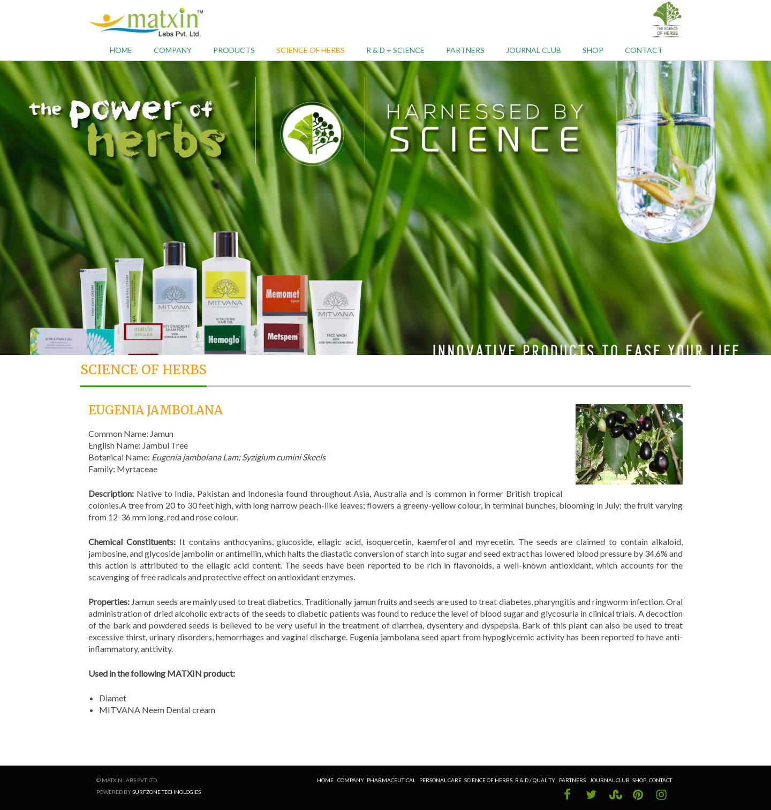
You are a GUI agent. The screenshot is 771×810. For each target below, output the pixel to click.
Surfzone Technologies (166, 792)
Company (173, 50)
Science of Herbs (310, 50)
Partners (465, 50)
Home (121, 50)
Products (234, 50)
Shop (593, 50)
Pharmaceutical (391, 780)
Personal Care (440, 780)
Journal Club (533, 50)
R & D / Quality (535, 780)
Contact (644, 50)
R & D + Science (395, 50)
